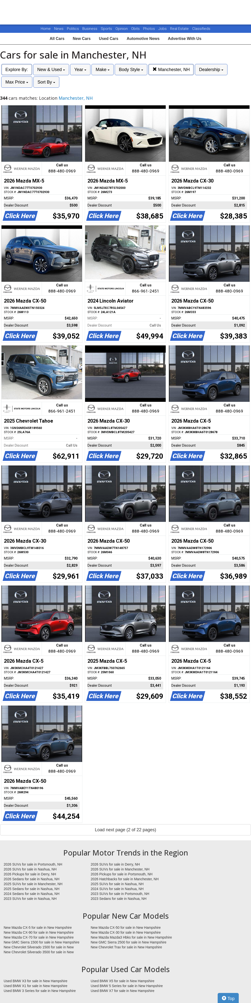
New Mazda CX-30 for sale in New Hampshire (126, 932)
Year (80, 69)
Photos (149, 28)
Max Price (16, 82)
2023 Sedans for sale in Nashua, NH (118, 899)
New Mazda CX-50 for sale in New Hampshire (126, 928)
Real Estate (180, 28)
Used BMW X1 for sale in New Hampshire (35, 986)
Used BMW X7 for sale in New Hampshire (122, 991)
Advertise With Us (184, 39)
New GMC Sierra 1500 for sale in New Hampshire (41, 942)
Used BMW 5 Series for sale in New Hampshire (127, 986)
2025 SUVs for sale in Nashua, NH (117, 884)
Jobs (163, 28)
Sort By (46, 82)
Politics (73, 28)
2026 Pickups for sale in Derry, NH (30, 874)
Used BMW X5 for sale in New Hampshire (122, 981)
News (58, 28)
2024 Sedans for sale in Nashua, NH (31, 894)
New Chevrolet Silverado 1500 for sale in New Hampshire (39, 947)
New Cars (82, 39)
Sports (107, 28)
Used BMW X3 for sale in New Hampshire (35, 981)
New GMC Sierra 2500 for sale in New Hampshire (128, 942)
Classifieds (201, 28)
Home (46, 28)
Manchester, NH (171, 69)
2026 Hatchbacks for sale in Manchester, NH (125, 879)
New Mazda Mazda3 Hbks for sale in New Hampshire (131, 937)
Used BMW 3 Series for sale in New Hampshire (40, 991)
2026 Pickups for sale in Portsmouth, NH (121, 874)
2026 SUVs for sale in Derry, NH (115, 864)
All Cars (57, 39)
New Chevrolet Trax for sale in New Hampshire (126, 947)
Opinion (122, 28)
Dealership (211, 69)
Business (90, 28)
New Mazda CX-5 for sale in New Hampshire (38, 928)
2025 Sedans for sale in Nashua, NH (31, 889)
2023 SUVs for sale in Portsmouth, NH (120, 894)
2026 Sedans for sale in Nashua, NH (31, 879)
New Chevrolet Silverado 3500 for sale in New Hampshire (39, 952)
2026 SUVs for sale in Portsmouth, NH (33, 864)
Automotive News (143, 39)
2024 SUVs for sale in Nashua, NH (117, 889)
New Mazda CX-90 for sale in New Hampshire (39, 932)
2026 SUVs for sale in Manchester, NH (120, 869)
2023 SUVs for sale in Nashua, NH (30, 899)
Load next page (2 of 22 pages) (125, 829)
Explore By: (16, 69)
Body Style (131, 69)
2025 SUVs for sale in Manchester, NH (33, 884)
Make (103, 69)
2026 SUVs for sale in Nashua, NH (30, 869)
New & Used (51, 69)
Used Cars (108, 39)
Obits (136, 28)
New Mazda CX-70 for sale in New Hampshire (39, 937)
